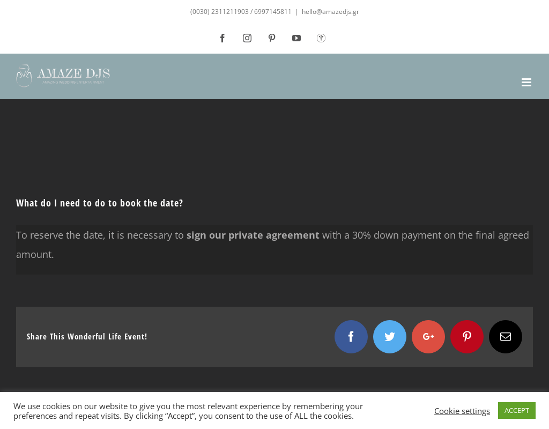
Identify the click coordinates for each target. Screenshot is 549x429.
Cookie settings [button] (462, 411)
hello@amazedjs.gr (330, 11)
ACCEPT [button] (517, 410)
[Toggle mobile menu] (527, 82)
